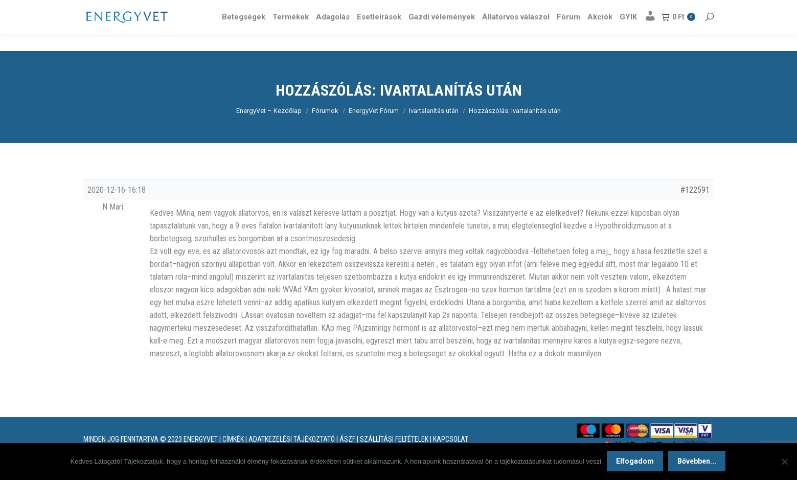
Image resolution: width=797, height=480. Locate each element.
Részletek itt (687, 9)
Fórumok (325, 129)
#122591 (695, 208)
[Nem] (784, 462)
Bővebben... (697, 462)
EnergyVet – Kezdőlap (269, 129)
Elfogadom (636, 462)
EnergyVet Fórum (374, 129)
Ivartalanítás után (434, 129)
